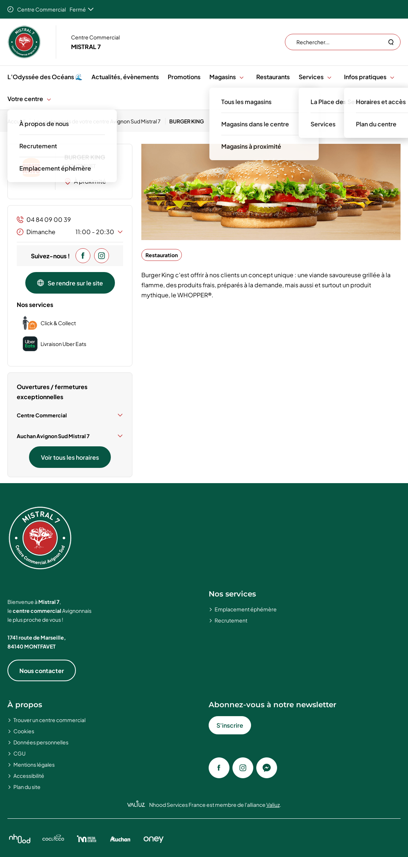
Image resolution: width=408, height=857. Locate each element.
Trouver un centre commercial (49, 720)
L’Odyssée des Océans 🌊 (45, 77)
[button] (241, 77)
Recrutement (231, 620)
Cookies (23, 731)
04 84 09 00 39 (44, 219)
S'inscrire (229, 725)
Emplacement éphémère (246, 609)
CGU (19, 753)
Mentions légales (34, 764)
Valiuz (273, 804)
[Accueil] (18, 121)
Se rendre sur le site (70, 283)
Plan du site (27, 786)
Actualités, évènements (125, 77)
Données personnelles (40, 742)
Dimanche (70, 231)
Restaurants (273, 77)
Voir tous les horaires (70, 457)
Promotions (184, 77)
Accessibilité (28, 775)
